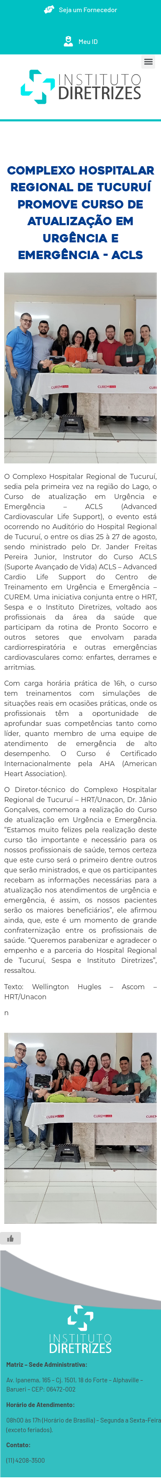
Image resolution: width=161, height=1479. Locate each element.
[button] (148, 62)
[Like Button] (10, 1238)
